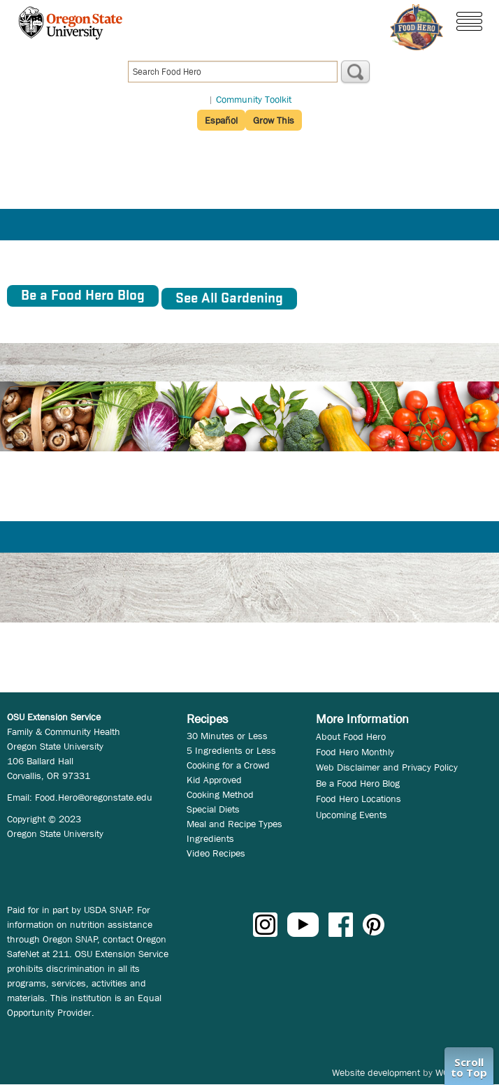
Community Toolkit (253, 99)
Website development (376, 1072)
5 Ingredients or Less (231, 750)
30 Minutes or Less (227, 735)
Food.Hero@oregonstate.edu (93, 797)
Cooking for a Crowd (228, 765)
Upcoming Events (351, 814)
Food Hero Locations (358, 798)
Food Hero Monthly (355, 751)
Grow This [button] (273, 120)
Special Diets (213, 809)
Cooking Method (220, 794)
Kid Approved (214, 779)
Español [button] (221, 120)
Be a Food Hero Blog (358, 783)
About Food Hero (351, 736)
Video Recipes (216, 853)
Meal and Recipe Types (234, 823)
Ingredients (210, 838)
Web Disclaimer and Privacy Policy (387, 767)
